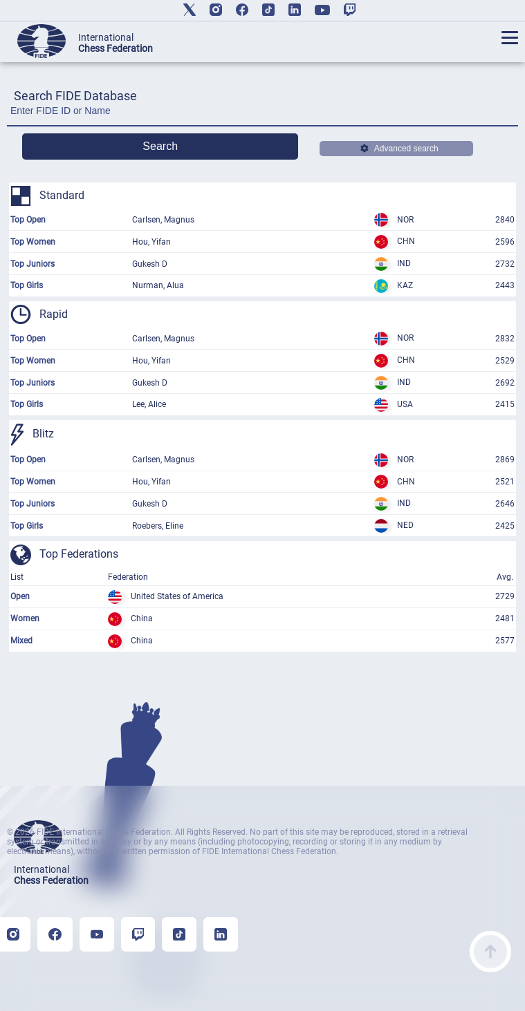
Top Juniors (32, 264)
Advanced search (399, 148)
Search (160, 146)
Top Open (28, 220)
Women (24, 618)
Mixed (21, 640)
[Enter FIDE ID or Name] (262, 114)
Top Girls (26, 285)
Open (20, 596)
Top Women (32, 242)
